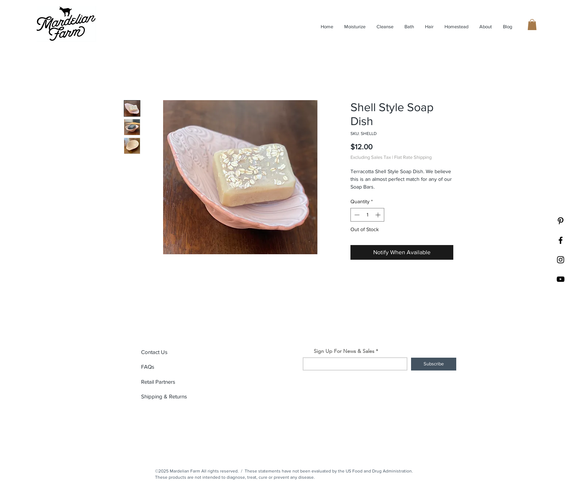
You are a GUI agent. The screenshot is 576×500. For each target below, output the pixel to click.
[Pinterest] (560, 221)
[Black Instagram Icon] (560, 259)
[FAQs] (167, 367)
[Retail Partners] (167, 382)
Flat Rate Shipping (413, 157)
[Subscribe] (433, 364)
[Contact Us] (167, 352)
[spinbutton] (367, 214)
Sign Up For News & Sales (344, 351)
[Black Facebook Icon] (560, 240)
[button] (532, 24)
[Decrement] (356, 214)
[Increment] (378, 214)
